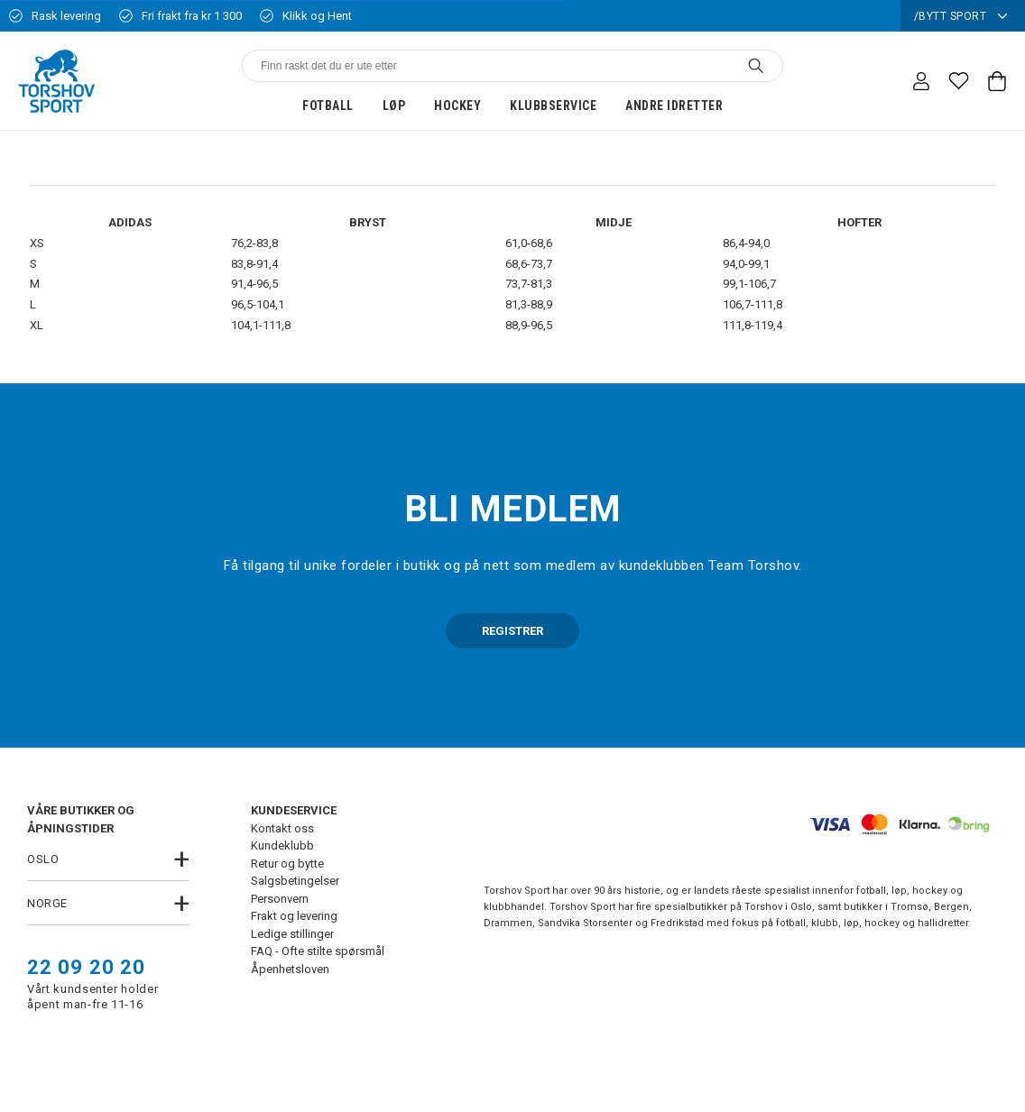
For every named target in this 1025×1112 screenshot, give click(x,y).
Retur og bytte (287, 863)
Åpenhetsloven (290, 969)
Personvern (280, 898)
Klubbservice (553, 105)
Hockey (457, 105)
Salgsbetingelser (295, 880)
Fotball (328, 105)
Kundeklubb (282, 845)
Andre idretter (674, 105)
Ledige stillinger (292, 934)
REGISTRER (512, 631)
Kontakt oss (282, 828)
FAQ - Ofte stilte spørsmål (317, 951)
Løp (394, 105)
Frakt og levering (294, 916)
